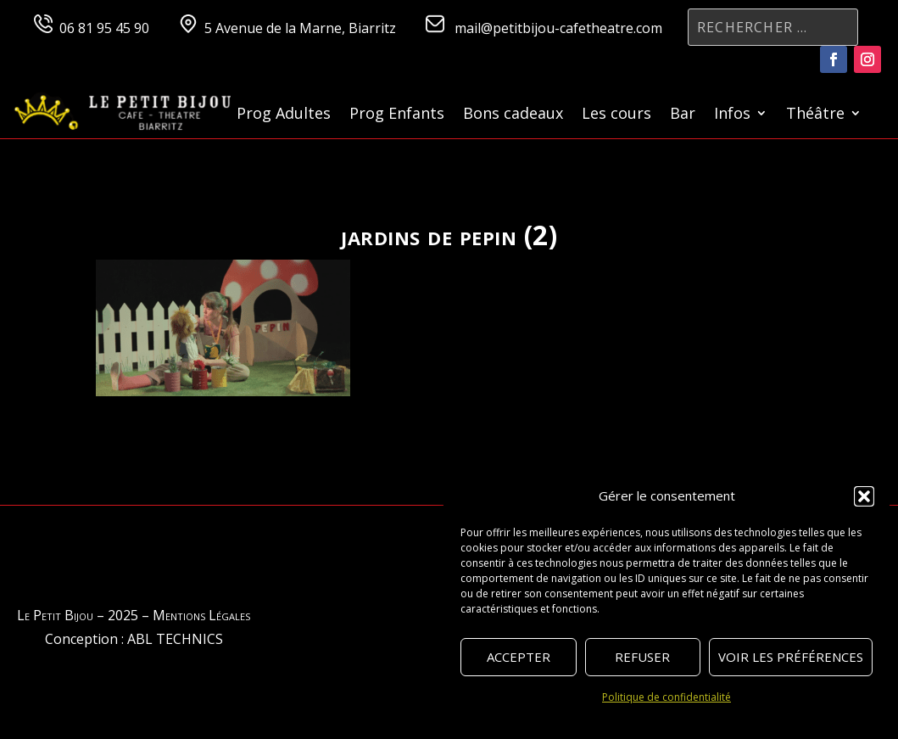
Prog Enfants (396, 115)
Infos (732, 115)
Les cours (616, 115)
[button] (864, 496)
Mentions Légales (201, 615)
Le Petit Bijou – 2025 (77, 615)
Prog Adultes (284, 115)
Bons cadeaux (513, 115)
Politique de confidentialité (666, 697)
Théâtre (815, 115)
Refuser (642, 656)
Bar (682, 115)
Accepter (518, 656)
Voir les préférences (790, 656)
